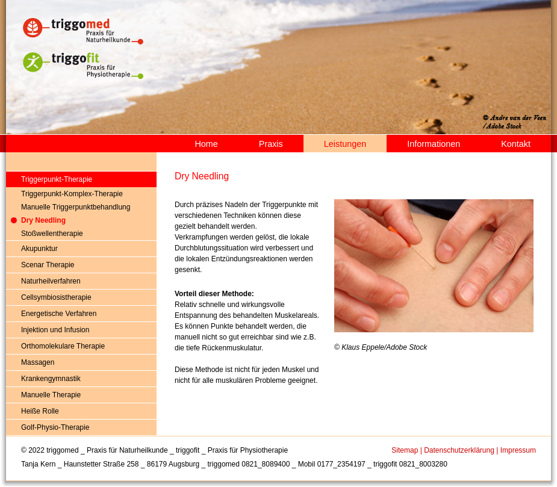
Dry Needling (43, 220)
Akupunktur (39, 248)
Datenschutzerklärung (459, 450)
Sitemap (404, 450)
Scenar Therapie (48, 265)
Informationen (433, 144)
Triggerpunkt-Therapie (56, 179)
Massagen (37, 362)
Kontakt (516, 144)
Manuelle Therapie (51, 395)
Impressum (518, 450)
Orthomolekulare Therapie (63, 346)
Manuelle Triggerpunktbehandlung (75, 207)
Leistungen (345, 144)
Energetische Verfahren (58, 313)
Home (205, 144)
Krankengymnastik (51, 378)
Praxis (271, 144)
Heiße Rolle (40, 411)
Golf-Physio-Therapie (55, 427)
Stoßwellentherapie (52, 233)
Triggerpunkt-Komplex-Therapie (72, 194)
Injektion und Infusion (55, 330)
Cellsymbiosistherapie (56, 297)
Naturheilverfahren (51, 281)
